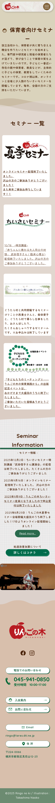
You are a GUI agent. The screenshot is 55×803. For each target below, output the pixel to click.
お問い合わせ (20, 709)
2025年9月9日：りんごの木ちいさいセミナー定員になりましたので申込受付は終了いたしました (27, 501)
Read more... (27, 533)
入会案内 (17, 700)
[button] (24, 587)
